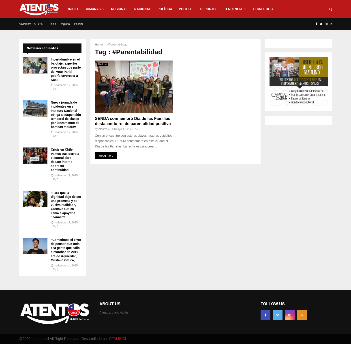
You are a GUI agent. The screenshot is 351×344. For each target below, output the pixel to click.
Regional (119, 9)
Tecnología (263, 9)
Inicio (73, 9)
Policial (186, 9)
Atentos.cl (104, 129)
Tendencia (233, 9)
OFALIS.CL (118, 339)
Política (165, 9)
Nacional (142, 9)
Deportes (208, 9)
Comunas (93, 9)
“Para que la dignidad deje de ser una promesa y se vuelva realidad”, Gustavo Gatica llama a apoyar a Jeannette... (66, 205)
